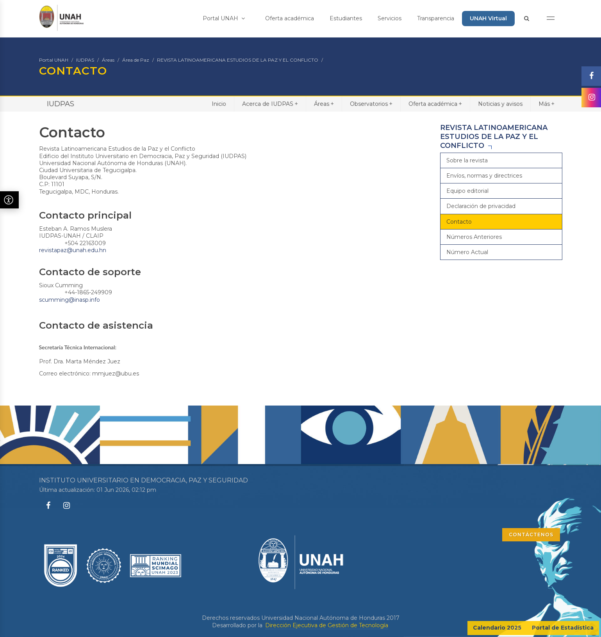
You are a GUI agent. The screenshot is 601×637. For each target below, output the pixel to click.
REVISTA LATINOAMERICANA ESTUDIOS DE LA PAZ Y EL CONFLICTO (237, 60)
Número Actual (467, 252)
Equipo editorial (467, 190)
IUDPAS (85, 60)
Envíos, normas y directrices (484, 175)
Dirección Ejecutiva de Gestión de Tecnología (326, 625)
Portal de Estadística (563, 627)
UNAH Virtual (488, 18)
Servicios (389, 18)
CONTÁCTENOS (531, 534)
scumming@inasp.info (69, 299)
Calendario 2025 (497, 627)
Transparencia (435, 18)
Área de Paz (135, 60)
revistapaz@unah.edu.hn (72, 250)
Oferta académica (289, 18)
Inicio (219, 103)
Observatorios (371, 103)
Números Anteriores (474, 236)
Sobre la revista (467, 160)
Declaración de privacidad (480, 206)
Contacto (459, 221)
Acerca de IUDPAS (270, 103)
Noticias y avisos (500, 103)
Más (547, 103)
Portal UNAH (224, 18)
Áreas (108, 60)
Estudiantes (346, 18)
